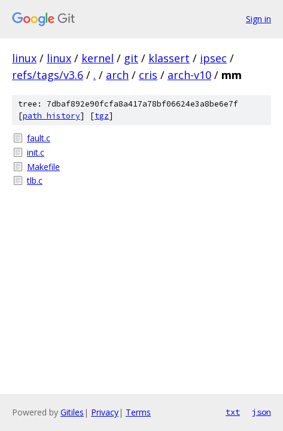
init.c (35, 152)
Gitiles (72, 412)
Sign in (258, 19)
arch (117, 75)
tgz (102, 116)
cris (148, 75)
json (261, 411)
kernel (97, 58)
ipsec (213, 58)
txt (233, 411)
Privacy (104, 412)
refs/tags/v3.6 (47, 75)
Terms (138, 412)
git (131, 58)
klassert (169, 58)
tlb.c (34, 180)
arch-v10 (189, 75)
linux (24, 58)
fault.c (38, 138)
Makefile (43, 166)
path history (51, 116)
